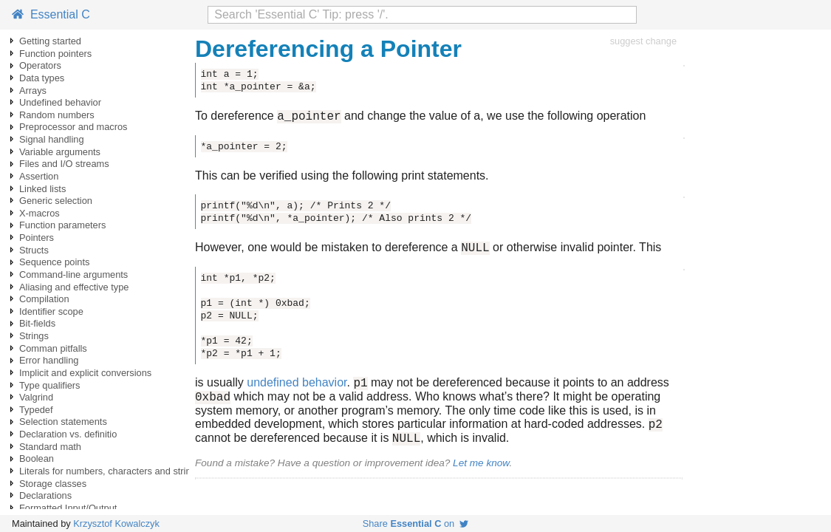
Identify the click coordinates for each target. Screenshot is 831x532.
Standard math (50, 446)
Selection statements (63, 421)
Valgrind (36, 397)
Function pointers (55, 53)
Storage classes (52, 483)
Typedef (36, 409)
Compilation (44, 298)
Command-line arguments (73, 274)
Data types (41, 77)
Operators (40, 65)
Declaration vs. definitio (68, 434)
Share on (416, 523)
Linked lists (42, 188)
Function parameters (62, 225)
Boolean (36, 458)
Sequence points (54, 261)
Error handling (48, 360)
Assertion (38, 176)
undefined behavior (296, 389)
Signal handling (51, 139)
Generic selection (55, 200)
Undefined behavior (60, 102)
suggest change (643, 41)
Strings (34, 335)
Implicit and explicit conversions (85, 372)
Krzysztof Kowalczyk (116, 523)
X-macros (39, 213)
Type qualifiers (50, 385)
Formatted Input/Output (68, 508)
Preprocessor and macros (73, 126)
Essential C (51, 14)
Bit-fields (37, 323)
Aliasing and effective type (74, 287)
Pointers (36, 237)
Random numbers (57, 114)
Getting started (50, 41)
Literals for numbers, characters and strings (110, 471)
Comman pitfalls (53, 348)
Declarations (45, 495)
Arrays (33, 90)
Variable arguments (59, 151)
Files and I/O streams (64, 163)
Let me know (481, 476)
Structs (34, 250)
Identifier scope (51, 311)
